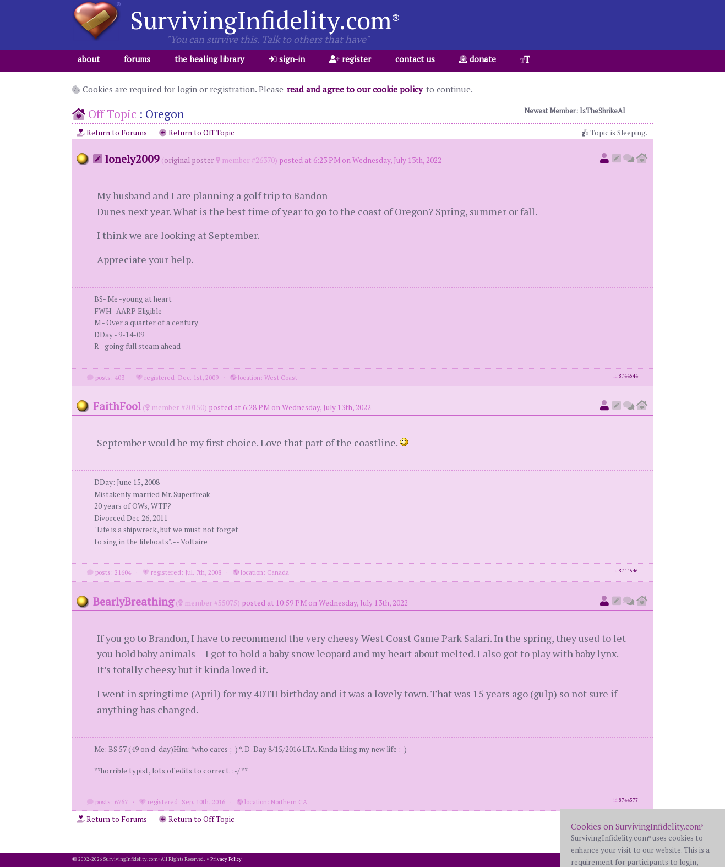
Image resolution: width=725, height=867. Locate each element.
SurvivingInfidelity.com (265, 19)
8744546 (628, 571)
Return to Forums (112, 133)
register (350, 58)
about (89, 58)
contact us (415, 58)
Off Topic (112, 114)
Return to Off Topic (197, 133)
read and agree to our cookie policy (355, 89)
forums (137, 58)
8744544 (628, 376)
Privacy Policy (226, 859)
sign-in (287, 58)
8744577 (628, 800)
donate (477, 58)
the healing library (209, 58)
